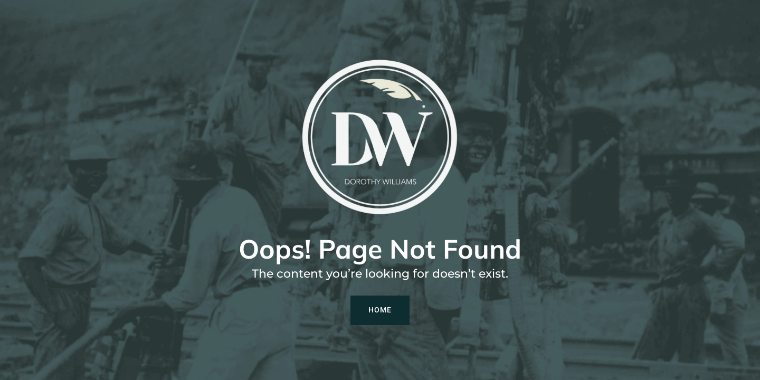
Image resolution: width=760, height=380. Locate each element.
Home (380, 310)
